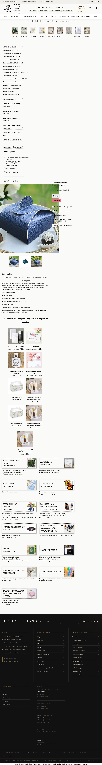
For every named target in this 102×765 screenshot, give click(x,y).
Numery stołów (86, 657)
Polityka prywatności (50, 760)
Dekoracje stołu (86, 644)
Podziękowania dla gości (86, 640)
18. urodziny (64, 16)
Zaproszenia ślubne (12, 16)
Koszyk (90, 9)
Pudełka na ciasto (86, 647)
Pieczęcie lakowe (86, 664)
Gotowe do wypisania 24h (50, 668)
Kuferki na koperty (86, 668)
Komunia (44, 16)
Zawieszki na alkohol (86, 650)
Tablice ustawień (86, 661)
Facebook (96, 9)
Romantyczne (50, 650)
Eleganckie (50, 637)
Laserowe (50, 640)
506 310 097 (40, 731)
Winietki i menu (86, 637)
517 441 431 (40, 717)
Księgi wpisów (86, 671)
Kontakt (97, 16)
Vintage (50, 657)
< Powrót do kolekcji (9, 181)
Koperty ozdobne (50, 671)
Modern (50, 644)
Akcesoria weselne (30, 16)
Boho (50, 647)
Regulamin (61, 760)
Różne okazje (86, 16)
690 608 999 (94, 2)
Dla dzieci (75, 16)
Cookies (68, 760)
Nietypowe (50, 661)
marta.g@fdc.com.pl (12, 172)
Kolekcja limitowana (50, 654)
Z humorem (50, 664)
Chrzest (54, 16)
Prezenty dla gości (86, 654)
